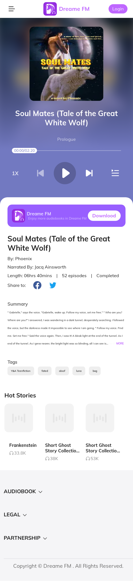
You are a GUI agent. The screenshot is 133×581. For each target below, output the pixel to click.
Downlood (104, 215)
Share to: (16, 285)
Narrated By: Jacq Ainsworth (36, 267)
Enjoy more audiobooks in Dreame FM (57, 218)
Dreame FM (74, 8)
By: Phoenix (19, 258)
